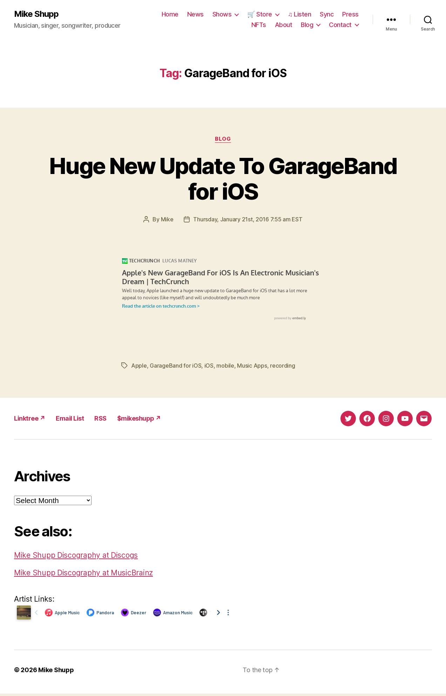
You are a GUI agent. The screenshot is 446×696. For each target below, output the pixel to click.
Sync (326, 14)
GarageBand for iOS (175, 365)
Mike (167, 219)
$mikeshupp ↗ (139, 418)
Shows (222, 14)
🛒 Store (259, 14)
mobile (225, 365)
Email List (70, 418)
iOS (209, 365)
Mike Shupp (36, 14)
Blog (307, 24)
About (283, 24)
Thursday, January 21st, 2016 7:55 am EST (247, 219)
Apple (139, 365)
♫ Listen (299, 14)
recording (282, 365)
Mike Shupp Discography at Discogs (76, 555)
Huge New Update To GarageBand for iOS (223, 178)
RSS (100, 418)
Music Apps (252, 365)
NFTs (258, 24)
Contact (340, 24)
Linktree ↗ (29, 418)
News (195, 14)
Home (170, 14)
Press (350, 14)
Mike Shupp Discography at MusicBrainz (83, 572)
